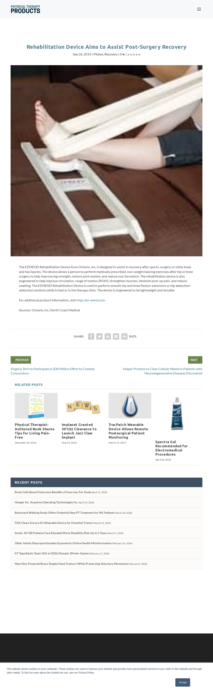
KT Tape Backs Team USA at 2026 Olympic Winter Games (52, 553)
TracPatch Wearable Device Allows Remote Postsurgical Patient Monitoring (128, 430)
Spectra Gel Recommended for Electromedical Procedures (171, 448)
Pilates (98, 54)
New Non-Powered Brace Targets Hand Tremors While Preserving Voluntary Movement (71, 563)
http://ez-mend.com (91, 300)
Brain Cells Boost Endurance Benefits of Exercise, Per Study (53, 492)
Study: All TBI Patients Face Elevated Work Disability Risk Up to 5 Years (61, 533)
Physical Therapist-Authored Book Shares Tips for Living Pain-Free (34, 430)
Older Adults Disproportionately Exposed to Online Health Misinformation (63, 543)
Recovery (111, 54)
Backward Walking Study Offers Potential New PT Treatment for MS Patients (64, 512)
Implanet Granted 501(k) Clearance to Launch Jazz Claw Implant (79, 430)
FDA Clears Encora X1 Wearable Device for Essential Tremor (54, 523)
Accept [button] (183, 682)
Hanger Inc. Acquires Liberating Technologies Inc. (46, 502)
